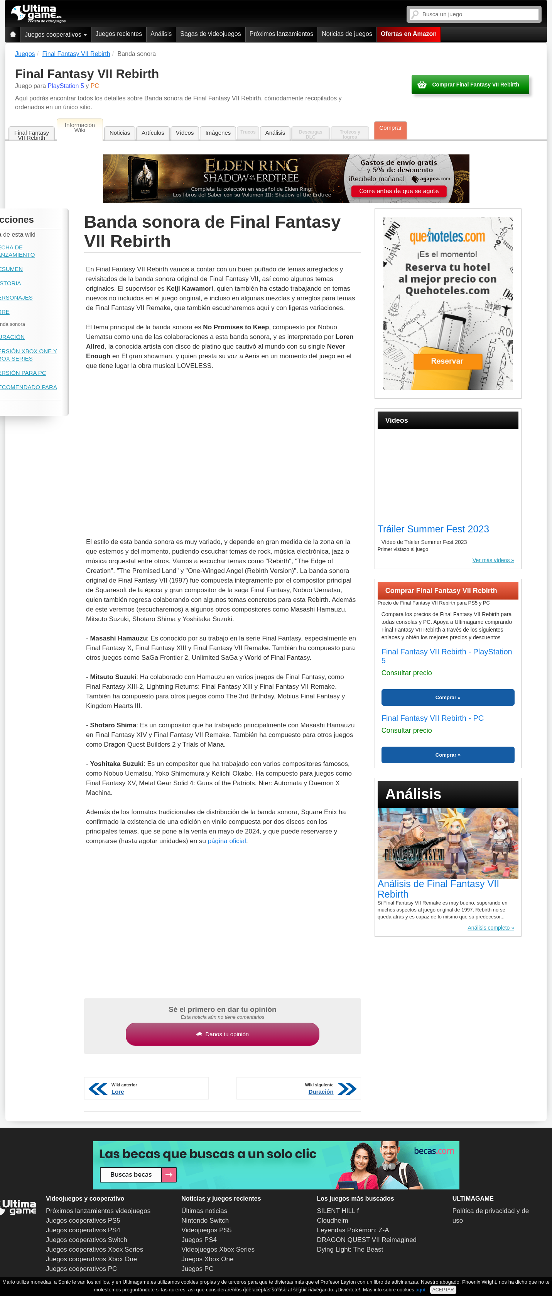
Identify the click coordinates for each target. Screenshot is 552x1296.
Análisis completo (489, 928)
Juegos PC (197, 1268)
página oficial (227, 841)
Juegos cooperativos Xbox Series (94, 1249)
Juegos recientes (118, 33)
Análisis (161, 33)
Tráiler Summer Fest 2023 (433, 528)
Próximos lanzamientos (281, 33)
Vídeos (185, 132)
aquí (420, 1290)
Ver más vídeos (491, 560)
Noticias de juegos (347, 33)
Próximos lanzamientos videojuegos (98, 1211)
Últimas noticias (204, 1211)
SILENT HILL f (338, 1211)
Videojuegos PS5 (206, 1230)
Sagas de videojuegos (210, 33)
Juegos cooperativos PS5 (83, 1220)
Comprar (390, 127)
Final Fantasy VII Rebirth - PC (433, 718)
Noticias (120, 132)
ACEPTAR (443, 1290)
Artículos (153, 132)
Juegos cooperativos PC (81, 1268)
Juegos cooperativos (56, 34)
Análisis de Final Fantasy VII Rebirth (438, 889)
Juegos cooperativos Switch (86, 1239)
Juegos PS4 (199, 1239)
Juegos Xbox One (207, 1259)
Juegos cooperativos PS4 (83, 1230)
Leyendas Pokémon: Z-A (353, 1230)
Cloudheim (332, 1220)
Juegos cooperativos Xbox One (91, 1259)
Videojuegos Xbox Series (218, 1249)
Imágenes (218, 132)
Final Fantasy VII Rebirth (31, 135)
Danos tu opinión (222, 1034)
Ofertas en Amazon (409, 33)
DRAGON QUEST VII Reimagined (367, 1239)
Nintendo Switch (205, 1220)
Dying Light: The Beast (350, 1249)
